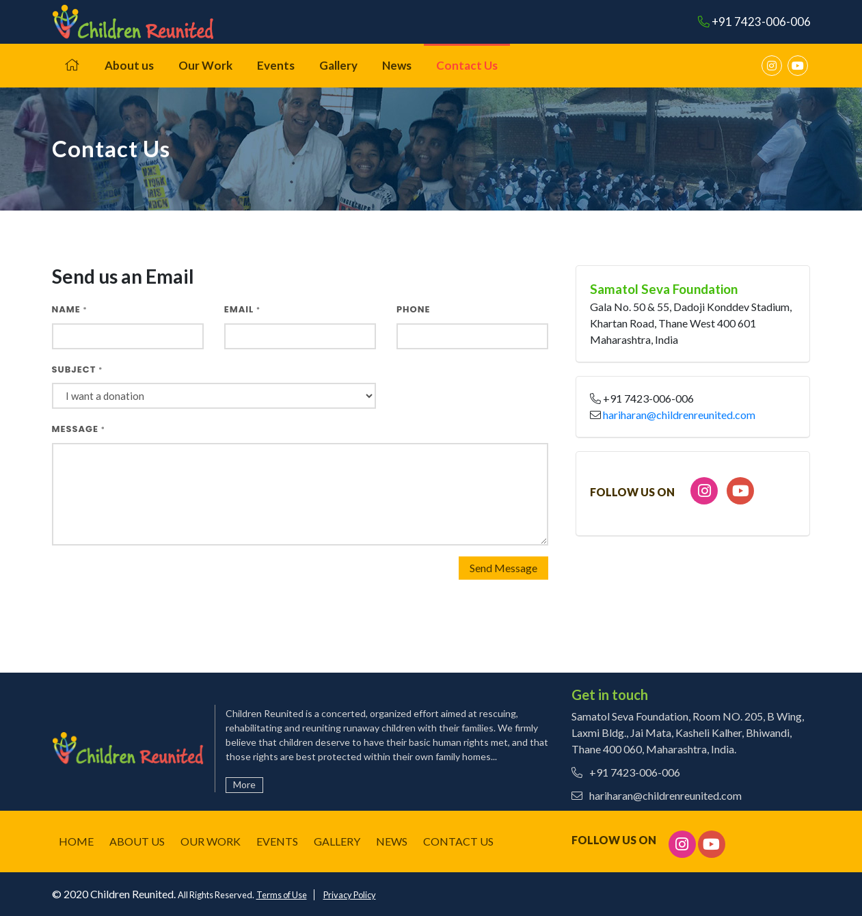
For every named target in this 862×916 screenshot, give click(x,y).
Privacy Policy (349, 894)
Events (276, 65)
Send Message (503, 567)
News (397, 65)
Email (242, 309)
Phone (413, 309)
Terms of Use (281, 894)
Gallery (338, 65)
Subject (77, 369)
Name (69, 309)
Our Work (205, 65)
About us (129, 65)
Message (78, 428)
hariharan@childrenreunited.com (679, 414)
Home (76, 841)
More (244, 784)
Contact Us (467, 65)
